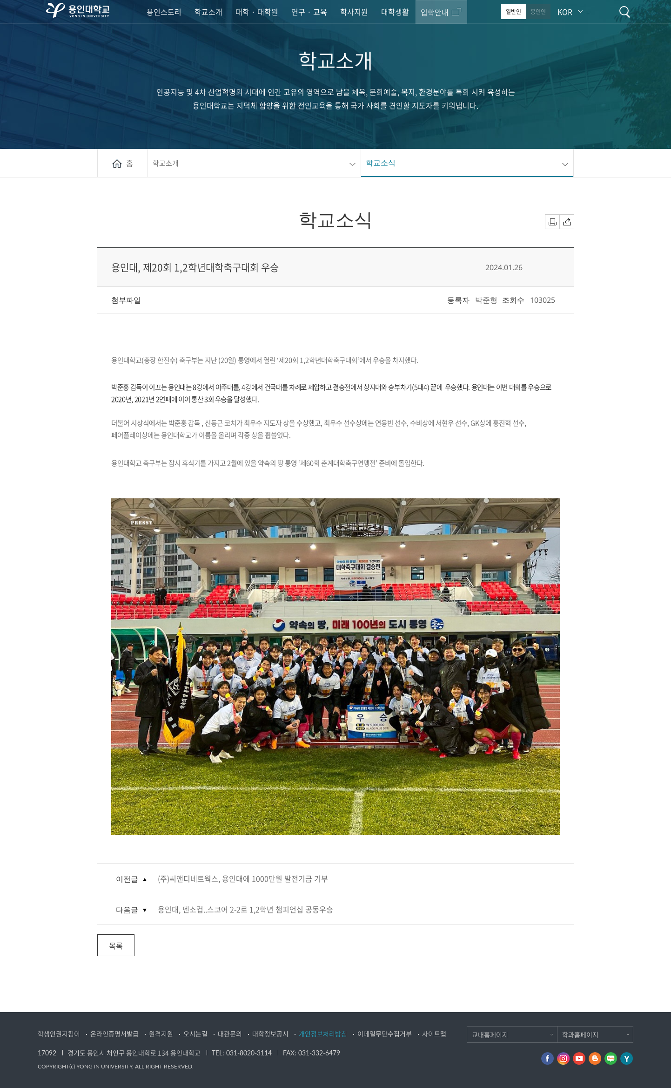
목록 (116, 945)
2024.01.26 (504, 267)
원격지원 (161, 1033)
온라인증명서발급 (114, 1033)
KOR (564, 11)
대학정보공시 (270, 1033)
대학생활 (395, 11)
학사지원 (354, 11)
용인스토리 (164, 11)
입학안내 (435, 12)
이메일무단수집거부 (384, 1033)
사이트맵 (434, 1033)
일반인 (513, 11)
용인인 (538, 11)
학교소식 (381, 162)
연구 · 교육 (309, 11)
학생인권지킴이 (59, 1033)
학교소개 (208, 11)
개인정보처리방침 (323, 1033)
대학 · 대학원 (256, 11)
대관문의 (230, 1033)
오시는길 (195, 1033)
